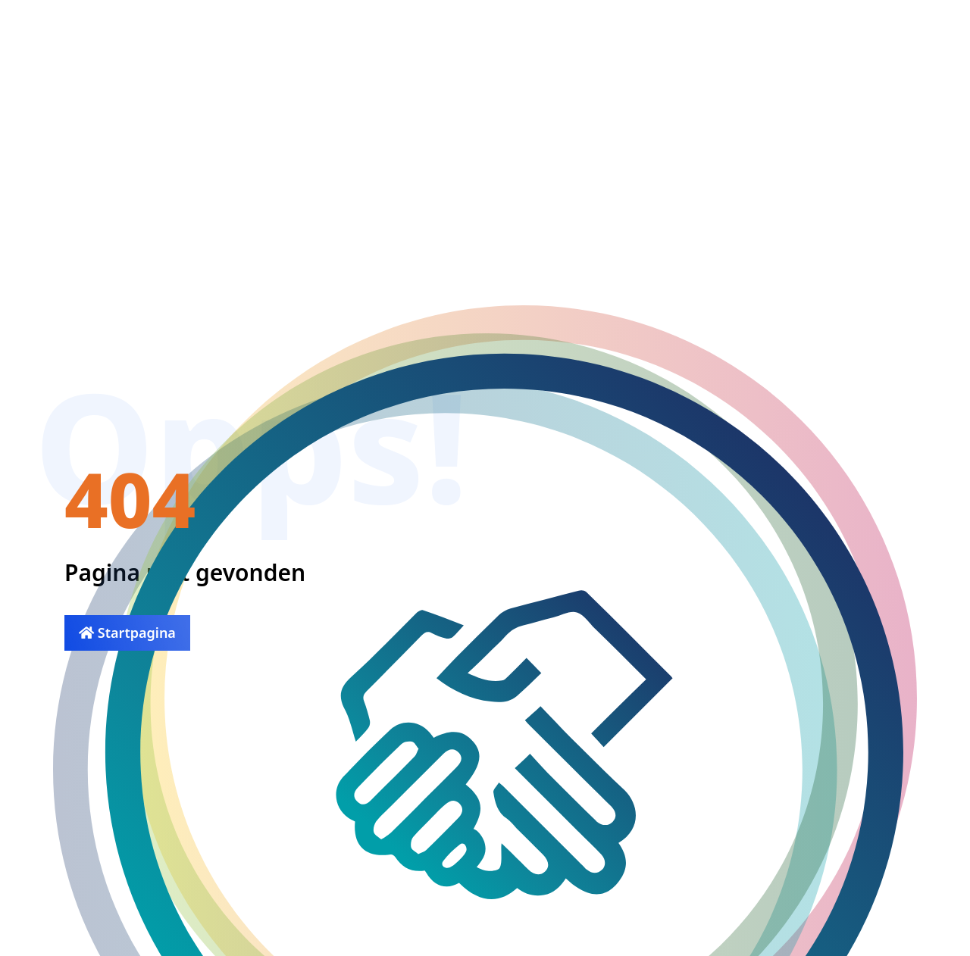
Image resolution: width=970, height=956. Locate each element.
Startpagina (127, 632)
